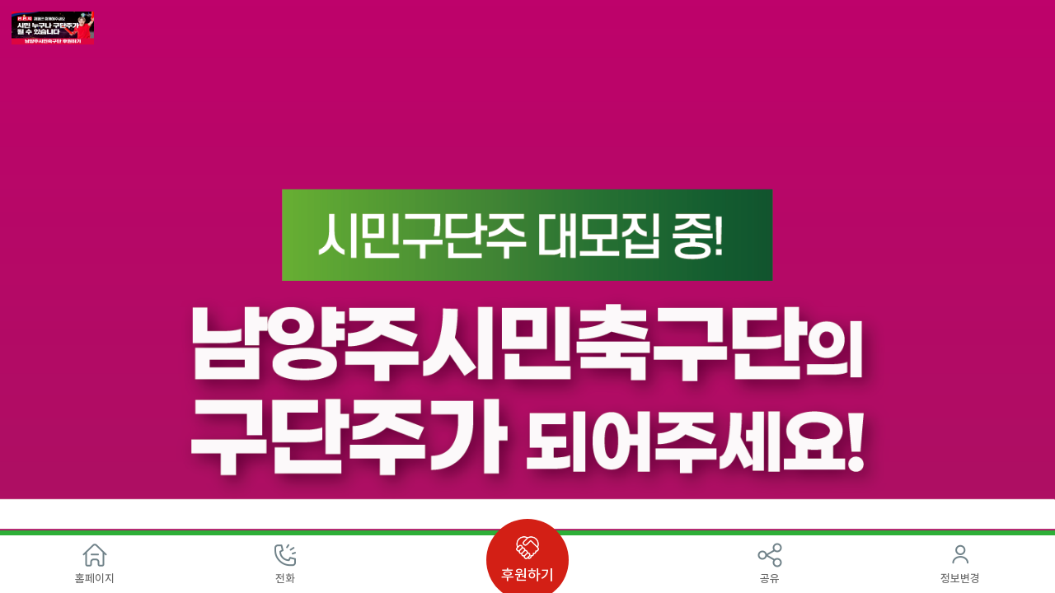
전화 (285, 564)
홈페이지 (95, 564)
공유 (769, 564)
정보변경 (960, 564)
